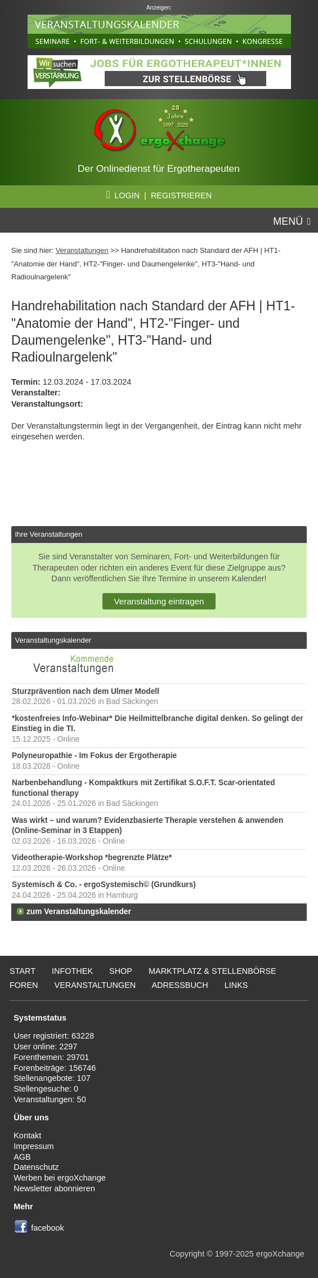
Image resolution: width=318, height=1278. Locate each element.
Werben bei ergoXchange (59, 1177)
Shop (120, 971)
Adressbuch (179, 985)
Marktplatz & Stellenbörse (212, 971)
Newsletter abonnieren (54, 1188)
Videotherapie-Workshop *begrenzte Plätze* (92, 857)
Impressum (33, 1146)
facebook (47, 1227)
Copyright (186, 1253)
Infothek (72, 971)
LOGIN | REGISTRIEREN (159, 195)
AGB (22, 1156)
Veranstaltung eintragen (159, 601)
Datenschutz (36, 1167)
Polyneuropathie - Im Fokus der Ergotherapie (94, 755)
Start (22, 971)
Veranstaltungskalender (53, 640)
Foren (24, 985)
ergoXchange (280, 1253)
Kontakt (27, 1135)
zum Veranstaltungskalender (78, 911)
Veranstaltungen (82, 250)
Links (236, 985)
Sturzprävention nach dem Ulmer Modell (85, 691)
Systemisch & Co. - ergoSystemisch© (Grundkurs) (104, 884)
